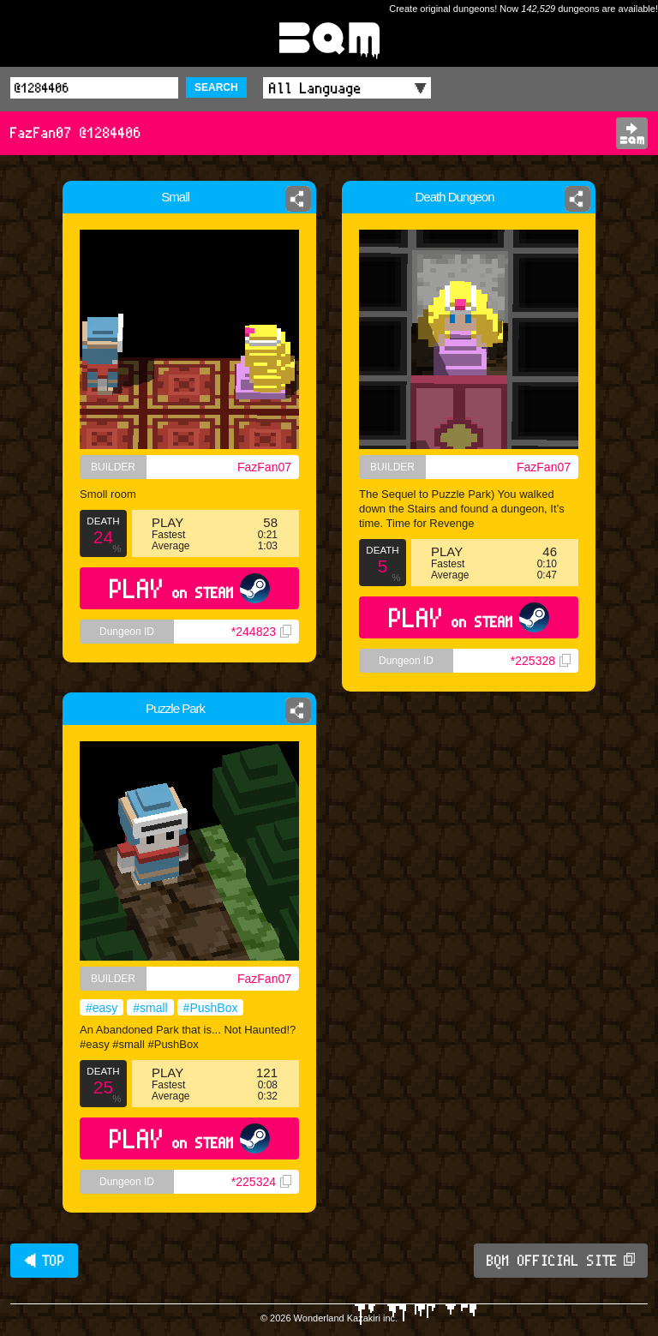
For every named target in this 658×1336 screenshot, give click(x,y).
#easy (101, 1008)
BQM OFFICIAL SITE (561, 1260)
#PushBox (210, 1008)
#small (150, 1008)
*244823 (261, 631)
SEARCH (216, 87)
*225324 (261, 1182)
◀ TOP (44, 1260)
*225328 (541, 661)
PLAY (190, 588)
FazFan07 (264, 467)
